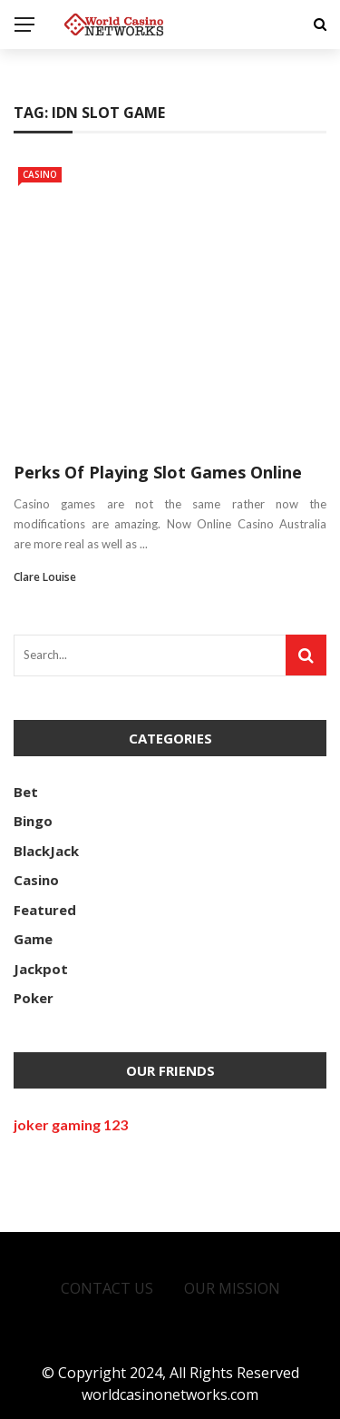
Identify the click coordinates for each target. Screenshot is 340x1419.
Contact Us (107, 1288)
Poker (33, 998)
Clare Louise (45, 577)
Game (33, 939)
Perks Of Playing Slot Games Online (158, 472)
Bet (26, 792)
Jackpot (41, 969)
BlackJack (46, 851)
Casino (40, 174)
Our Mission (232, 1288)
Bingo (33, 821)
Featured (45, 910)
